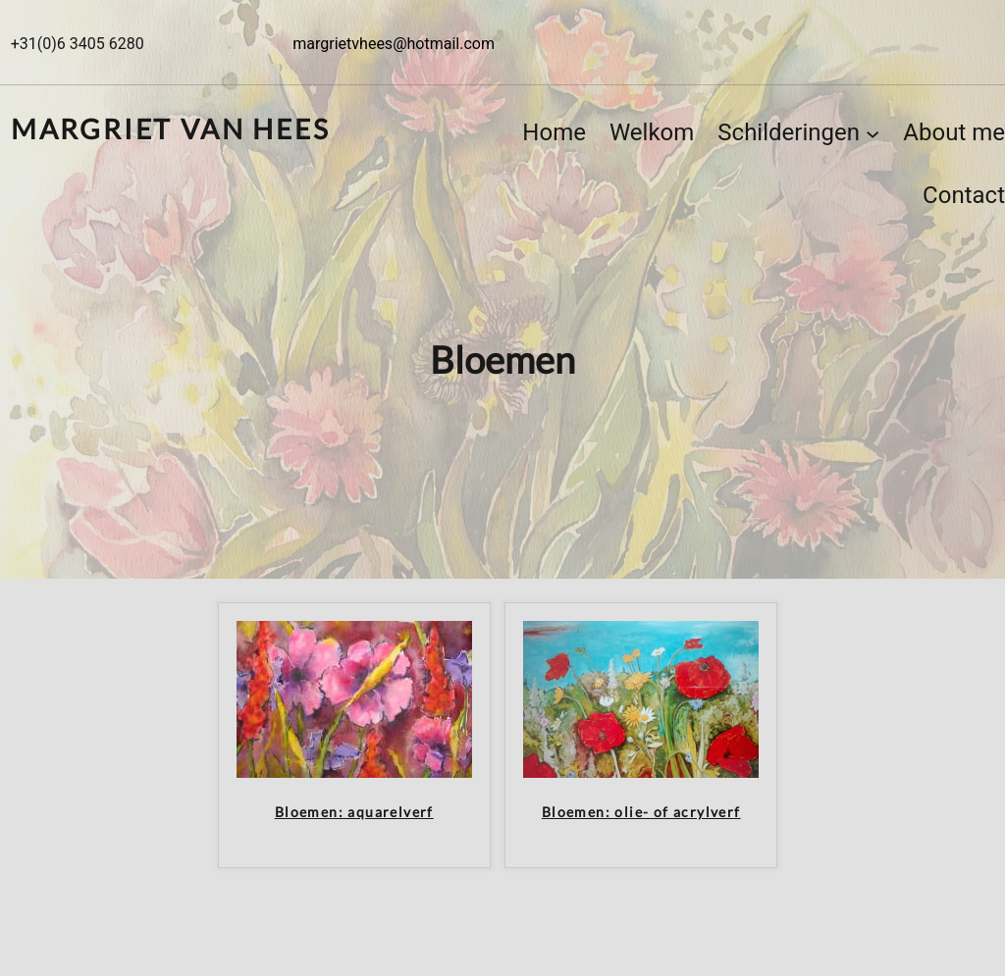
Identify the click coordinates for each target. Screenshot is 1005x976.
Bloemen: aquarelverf (354, 812)
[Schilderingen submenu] (872, 132)
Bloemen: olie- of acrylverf (641, 812)
